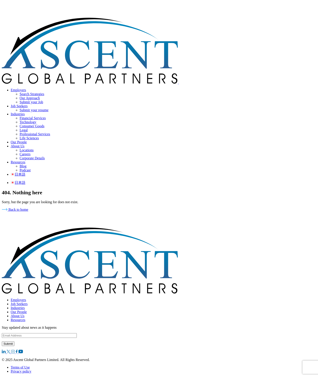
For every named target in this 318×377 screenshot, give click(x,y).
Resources (18, 162)
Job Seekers (19, 106)
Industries (18, 114)
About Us (17, 146)
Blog (23, 166)
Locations (27, 150)
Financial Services (33, 118)
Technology (28, 122)
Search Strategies (32, 94)
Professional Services (35, 134)
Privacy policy (21, 371)
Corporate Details (32, 158)
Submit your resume (34, 110)
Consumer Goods (32, 126)
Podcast (25, 170)
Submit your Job (31, 102)
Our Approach (30, 98)
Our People (19, 142)
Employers (18, 90)
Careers (25, 154)
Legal (24, 130)
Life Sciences (29, 138)
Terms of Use (20, 367)
